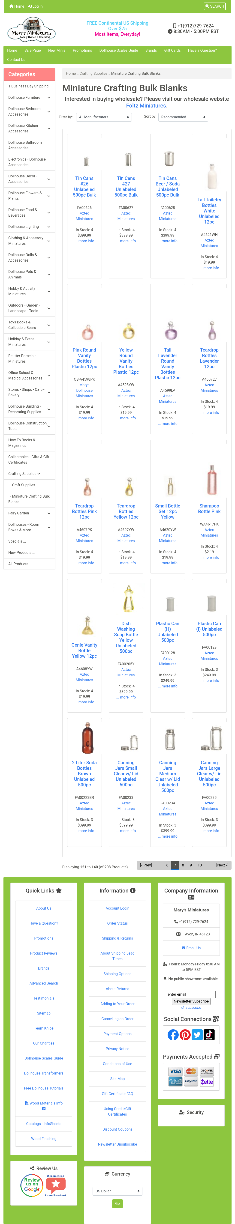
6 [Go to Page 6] (167, 865)
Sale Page (32, 50)
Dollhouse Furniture (29, 97)
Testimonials (43, 998)
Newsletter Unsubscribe (117, 1144)
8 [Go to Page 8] (183, 865)
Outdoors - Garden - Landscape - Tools (29, 308)
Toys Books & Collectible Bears (29, 325)
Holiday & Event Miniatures (29, 342)
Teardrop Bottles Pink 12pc (84, 511)
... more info (84, 241)
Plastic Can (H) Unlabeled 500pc (167, 632)
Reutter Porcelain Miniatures (22, 359)
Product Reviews (43, 953)
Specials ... (17, 541)
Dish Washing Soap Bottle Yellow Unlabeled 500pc (126, 637)
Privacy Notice (117, 1049)
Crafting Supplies (93, 73)
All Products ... (20, 564)
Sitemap (44, 1013)
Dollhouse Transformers (43, 1073)
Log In (35, 6)
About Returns (117, 989)
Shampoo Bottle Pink (209, 508)
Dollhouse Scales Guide (118, 50)
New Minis (57, 50)
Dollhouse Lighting (29, 226)
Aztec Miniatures (84, 216)
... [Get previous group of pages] (159, 865)
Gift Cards (172, 50)
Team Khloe (44, 1028)
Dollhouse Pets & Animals (29, 274)
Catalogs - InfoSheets (43, 1124)
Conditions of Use (117, 1064)
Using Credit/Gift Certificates (117, 1112)
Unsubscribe (191, 1007)
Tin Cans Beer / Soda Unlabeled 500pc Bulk (168, 187)
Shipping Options (117, 974)
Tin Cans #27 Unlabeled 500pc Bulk (126, 187)
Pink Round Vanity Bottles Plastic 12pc (84, 358)
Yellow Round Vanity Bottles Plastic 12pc (126, 361)
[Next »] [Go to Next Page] (222, 865)
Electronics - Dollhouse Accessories (27, 162)
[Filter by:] (104, 117)
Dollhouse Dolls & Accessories (29, 258)
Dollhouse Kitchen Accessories (29, 128)
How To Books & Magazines (21, 443)
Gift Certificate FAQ (117, 1094)
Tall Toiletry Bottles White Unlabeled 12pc (209, 211)
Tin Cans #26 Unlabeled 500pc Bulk (84, 187)
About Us (43, 908)
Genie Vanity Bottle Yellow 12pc (84, 650)
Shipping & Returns (117, 938)
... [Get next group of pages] (209, 865)
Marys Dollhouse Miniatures (84, 390)
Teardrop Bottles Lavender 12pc (209, 358)
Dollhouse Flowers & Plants (29, 196)
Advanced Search (44, 983)
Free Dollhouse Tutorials (43, 1088)
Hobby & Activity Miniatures (29, 291)
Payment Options (117, 1034)
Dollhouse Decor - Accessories (29, 179)
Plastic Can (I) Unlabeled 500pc (209, 629)
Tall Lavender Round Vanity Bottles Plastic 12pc (168, 363)
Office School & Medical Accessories (29, 375)
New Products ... (21, 552)
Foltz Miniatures (146, 105)
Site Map (117, 1079)
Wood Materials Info (44, 1106)
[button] (215, 6)
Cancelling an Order (117, 1019)
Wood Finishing (43, 1139)
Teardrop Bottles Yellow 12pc (126, 511)
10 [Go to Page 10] (200, 865)
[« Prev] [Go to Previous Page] (146, 865)
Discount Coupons (117, 1129)
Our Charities (43, 1043)
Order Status (117, 923)
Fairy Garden (29, 513)
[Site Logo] (41, 29)
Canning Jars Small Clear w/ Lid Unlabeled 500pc (126, 774)
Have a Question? (202, 50)
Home (16, 6)
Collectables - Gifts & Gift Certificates (28, 460)
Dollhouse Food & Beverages (29, 213)
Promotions (82, 50)
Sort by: (150, 116)
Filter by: (66, 117)
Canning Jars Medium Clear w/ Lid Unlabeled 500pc (167, 776)
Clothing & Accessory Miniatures (29, 241)
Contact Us (16, 59)
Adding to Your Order (117, 1004)
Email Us (191, 948)
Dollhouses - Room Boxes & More (29, 527)
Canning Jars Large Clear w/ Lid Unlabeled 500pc (209, 774)
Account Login (118, 908)
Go (117, 1203)
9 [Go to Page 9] (191, 865)
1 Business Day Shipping (28, 86)
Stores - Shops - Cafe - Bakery (29, 392)
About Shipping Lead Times (117, 956)
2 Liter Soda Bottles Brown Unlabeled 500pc (84, 774)
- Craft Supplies (21, 485)
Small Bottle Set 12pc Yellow (167, 511)
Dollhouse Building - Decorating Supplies (29, 409)
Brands (151, 50)
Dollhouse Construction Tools (29, 426)
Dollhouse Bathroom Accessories (25, 145)
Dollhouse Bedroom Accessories (29, 111)
